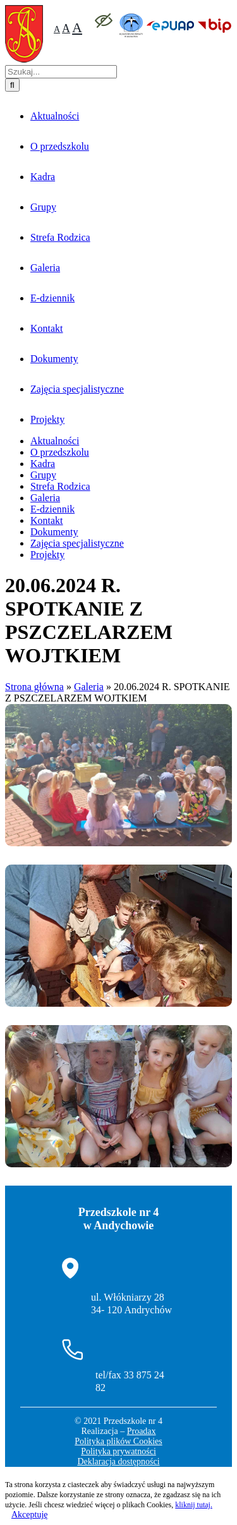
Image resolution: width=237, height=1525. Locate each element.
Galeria (89, 1242)
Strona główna (34, 1242)
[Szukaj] (12, 640)
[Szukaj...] (61, 627)
